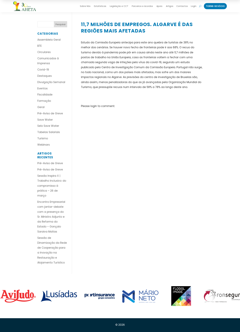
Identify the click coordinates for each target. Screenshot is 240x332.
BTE (39, 46)
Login (193, 6)
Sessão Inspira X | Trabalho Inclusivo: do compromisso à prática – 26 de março (51, 185)
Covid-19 (43, 69)
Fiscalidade (44, 94)
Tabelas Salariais (48, 132)
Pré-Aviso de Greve (50, 113)
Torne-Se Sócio (215, 6)
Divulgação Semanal (51, 82)
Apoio (159, 6)
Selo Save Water (48, 126)
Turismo (42, 138)
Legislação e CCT (119, 6)
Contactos (182, 6)
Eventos (42, 88)
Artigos (169, 6)
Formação (44, 101)
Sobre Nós (85, 6)
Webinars (43, 145)
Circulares (44, 52)
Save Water (45, 120)
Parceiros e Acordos (142, 6)
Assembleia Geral (49, 40)
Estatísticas (100, 6)
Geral (41, 107)
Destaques (44, 76)
